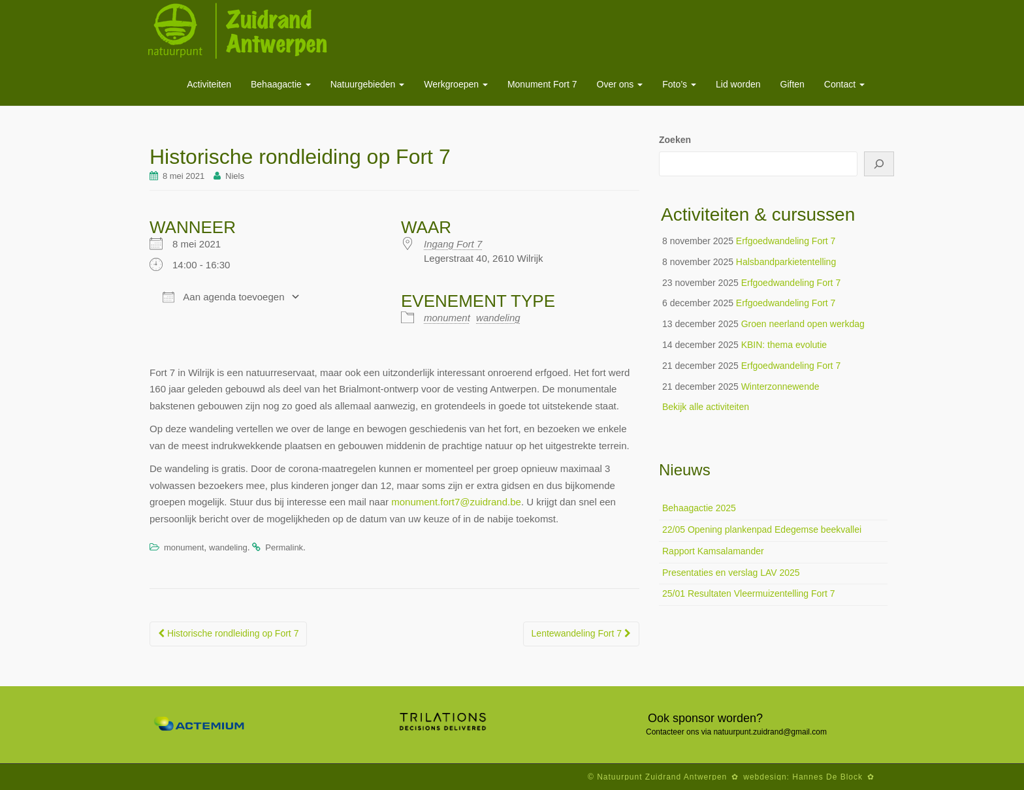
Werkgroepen (456, 84)
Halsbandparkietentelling (786, 262)
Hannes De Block (827, 777)
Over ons (620, 84)
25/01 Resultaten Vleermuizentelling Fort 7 (748, 593)
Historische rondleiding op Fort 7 (228, 633)
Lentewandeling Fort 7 (581, 633)
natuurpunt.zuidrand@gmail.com (770, 731)
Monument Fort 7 (542, 84)
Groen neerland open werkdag (803, 324)
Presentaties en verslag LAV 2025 (731, 572)
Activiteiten (209, 84)
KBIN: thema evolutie (784, 345)
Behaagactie (281, 84)
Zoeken (675, 139)
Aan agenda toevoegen (223, 297)
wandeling (498, 317)
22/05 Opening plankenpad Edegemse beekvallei (761, 529)
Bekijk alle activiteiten (705, 407)
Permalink (284, 547)
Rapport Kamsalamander (713, 551)
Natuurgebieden (367, 84)
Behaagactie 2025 (699, 508)
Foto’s (679, 84)
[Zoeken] (879, 163)
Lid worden (738, 84)
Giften (792, 84)
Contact (844, 84)
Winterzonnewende (780, 386)
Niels (234, 176)
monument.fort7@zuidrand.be (456, 501)
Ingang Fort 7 (453, 243)
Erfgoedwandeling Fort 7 (786, 241)
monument (447, 317)
